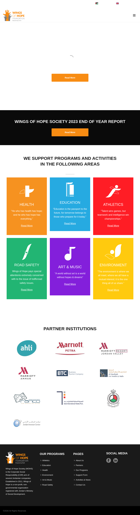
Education (46, 465)
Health (44, 470)
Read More (27, 225)
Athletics (45, 460)
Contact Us (79, 485)
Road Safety (47, 485)
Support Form (80, 475)
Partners (78, 465)
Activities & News (82, 480)
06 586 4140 (9, 3)
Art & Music (46, 480)
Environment (47, 475)
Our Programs (81, 470)
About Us (79, 460)
